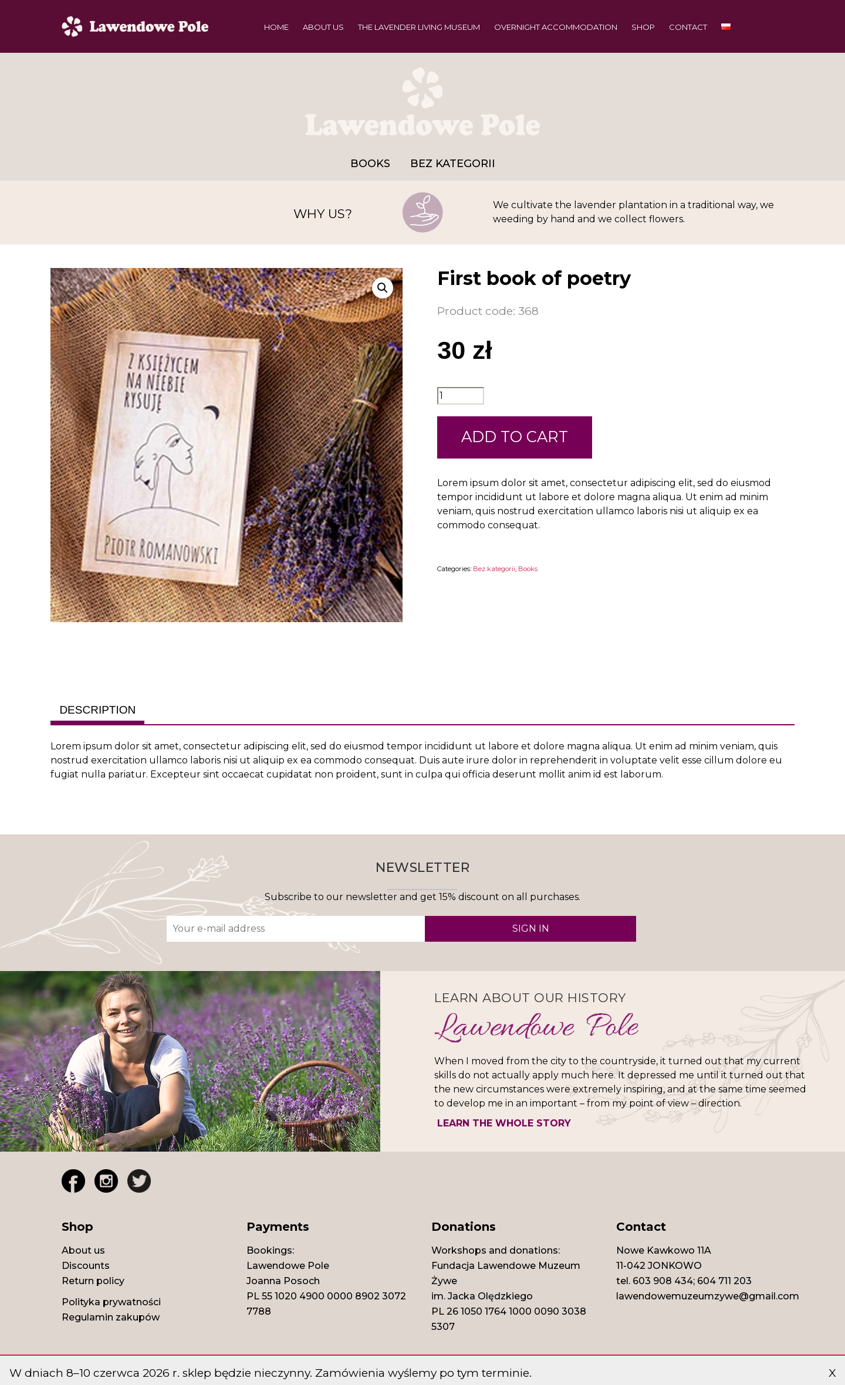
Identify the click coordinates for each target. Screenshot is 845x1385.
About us (323, 27)
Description (97, 710)
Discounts (86, 1265)
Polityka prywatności (111, 1302)
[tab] (97, 710)
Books (370, 163)
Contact (688, 27)
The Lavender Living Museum (419, 27)
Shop (643, 27)
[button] (382, 287)
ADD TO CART (514, 436)
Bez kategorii (452, 163)
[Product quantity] (460, 396)
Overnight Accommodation (555, 27)
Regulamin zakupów (111, 1317)
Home (276, 27)
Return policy (93, 1280)
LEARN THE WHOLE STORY (504, 1123)
